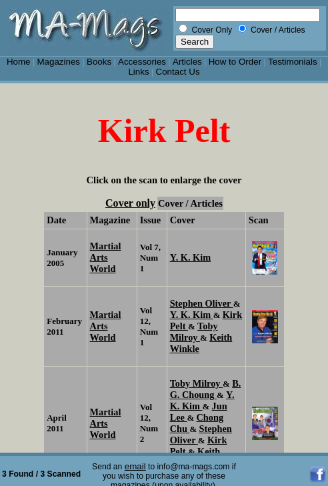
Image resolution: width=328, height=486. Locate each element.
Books (99, 62)
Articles (187, 62)
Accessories (142, 62)
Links (138, 72)
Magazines (58, 62)
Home (19, 62)
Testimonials (292, 62)
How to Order (235, 62)
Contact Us (178, 72)
